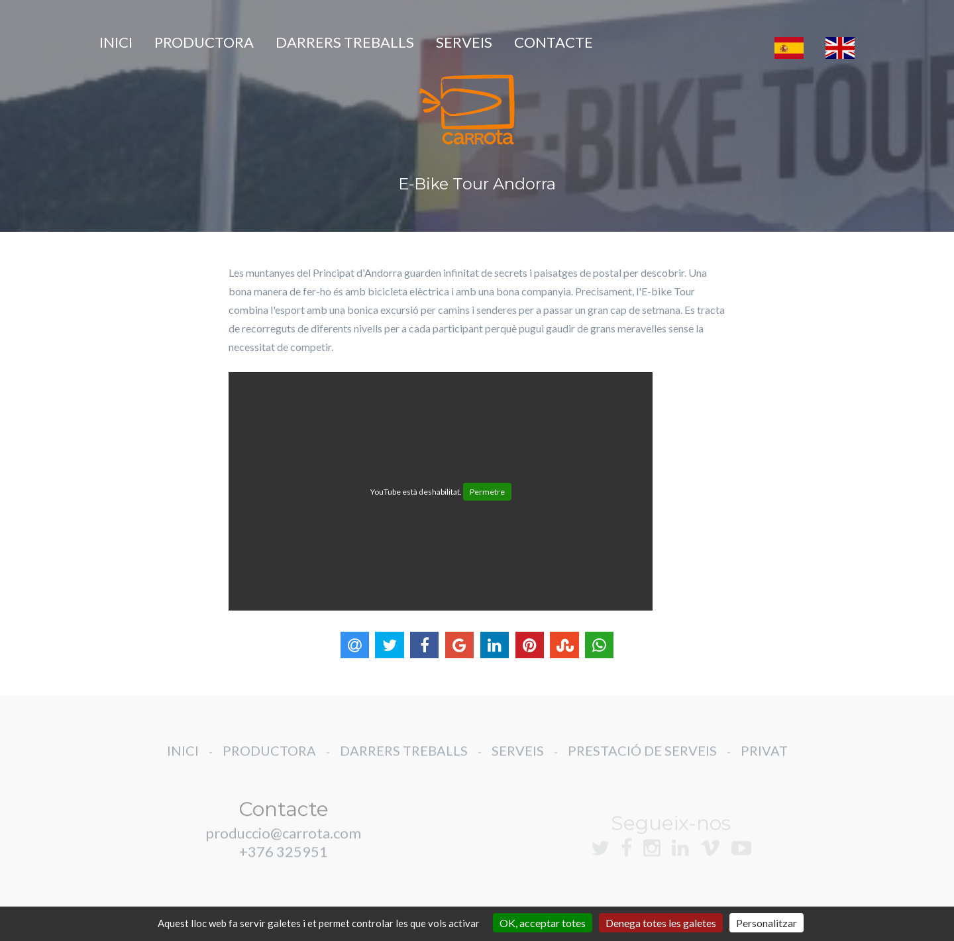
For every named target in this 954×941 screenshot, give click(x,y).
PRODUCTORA (204, 42)
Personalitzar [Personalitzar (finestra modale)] (766, 922)
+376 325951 (283, 862)
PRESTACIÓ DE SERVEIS (642, 761)
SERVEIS (464, 42)
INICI (115, 42)
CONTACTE (553, 42)
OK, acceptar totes (543, 922)
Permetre (487, 492)
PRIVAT (764, 761)
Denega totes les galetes (661, 922)
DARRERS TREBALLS (345, 42)
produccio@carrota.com (283, 843)
